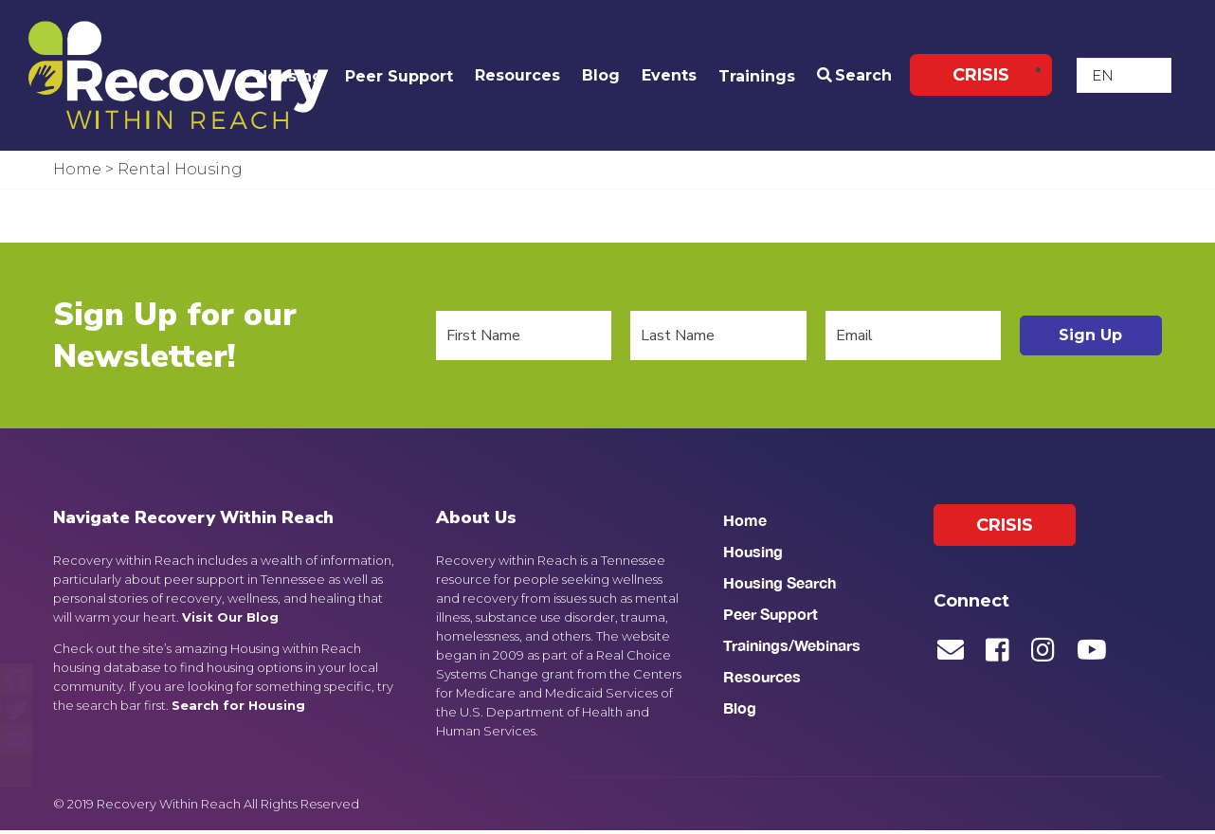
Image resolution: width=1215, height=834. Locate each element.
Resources (517, 75)
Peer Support (399, 76)
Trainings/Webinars (792, 650)
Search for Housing (238, 708)
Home (745, 525)
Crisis (980, 75)
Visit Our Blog (230, 620)
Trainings (756, 76)
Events (669, 75)
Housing (289, 76)
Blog (601, 75)
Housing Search (779, 587)
